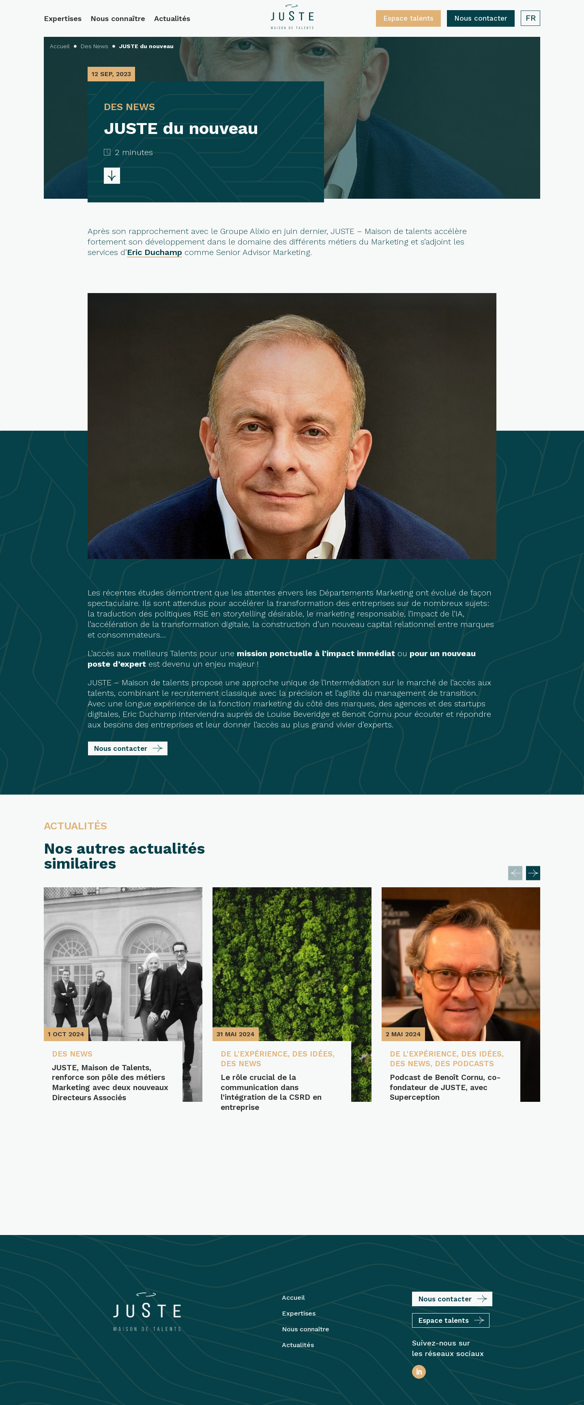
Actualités (172, 19)
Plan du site (348, 1350)
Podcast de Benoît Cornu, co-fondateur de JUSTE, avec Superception (437, 1099)
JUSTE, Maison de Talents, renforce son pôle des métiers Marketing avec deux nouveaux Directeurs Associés (107, 1088)
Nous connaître (117, 19)
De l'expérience (256, 1054)
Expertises (63, 19)
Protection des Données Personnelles (291, 1385)
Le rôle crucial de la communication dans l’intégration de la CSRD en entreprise (271, 1094)
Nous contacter (480, 18)
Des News (74, 1054)
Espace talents (408, 18)
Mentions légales (295, 1350)
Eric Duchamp (154, 252)
